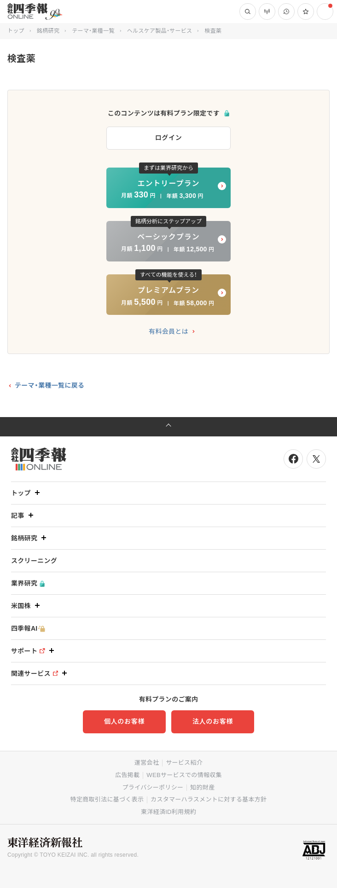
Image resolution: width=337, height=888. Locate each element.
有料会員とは (168, 331)
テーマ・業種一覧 (93, 31)
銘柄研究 (48, 31)
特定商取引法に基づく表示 (107, 799)
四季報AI (28, 629)
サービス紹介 (184, 762)
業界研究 (28, 583)
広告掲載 (127, 775)
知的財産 (202, 787)
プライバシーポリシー (153, 787)
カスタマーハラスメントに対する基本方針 (209, 799)
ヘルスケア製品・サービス (159, 31)
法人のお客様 (212, 721)
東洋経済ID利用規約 (168, 811)
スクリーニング (34, 560)
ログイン (168, 137)
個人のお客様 (124, 721)
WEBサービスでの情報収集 (184, 775)
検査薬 (213, 31)
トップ (15, 31)
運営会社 (146, 762)
